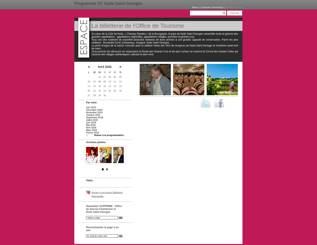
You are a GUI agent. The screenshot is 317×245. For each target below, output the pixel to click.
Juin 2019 (91, 107)
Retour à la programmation (109, 135)
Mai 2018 (90, 125)
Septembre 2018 (94, 117)
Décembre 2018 (94, 110)
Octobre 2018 (93, 115)
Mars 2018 (91, 130)
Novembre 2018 (94, 112)
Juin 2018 (91, 122)
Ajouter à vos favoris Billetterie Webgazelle (106, 194)
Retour (195, 7)
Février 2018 (92, 132)
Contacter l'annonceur (212, 7)
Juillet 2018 (92, 120)
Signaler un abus (233, 7)
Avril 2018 (91, 127)
